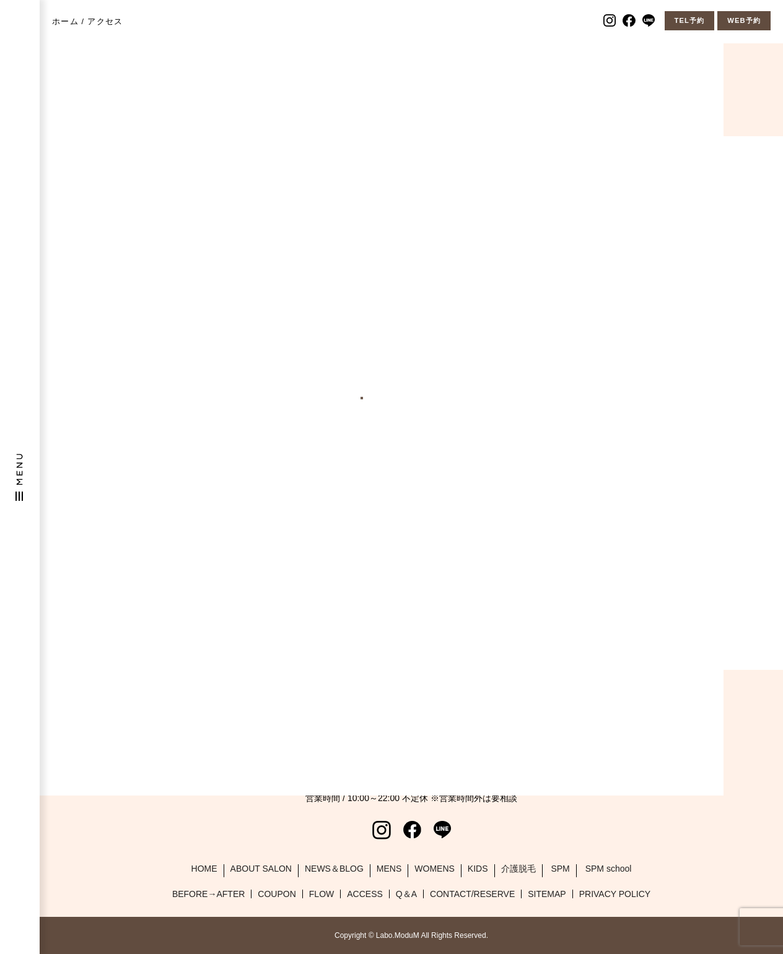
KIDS (478, 869)
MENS (389, 869)
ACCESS (365, 894)
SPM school (608, 869)
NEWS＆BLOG (334, 869)
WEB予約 (744, 20)
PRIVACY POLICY (614, 894)
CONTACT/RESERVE (472, 894)
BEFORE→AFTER (208, 894)
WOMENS (434, 869)
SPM (560, 869)
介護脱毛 (518, 869)
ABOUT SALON (261, 869)
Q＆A (406, 894)
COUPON (276, 894)
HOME (204, 869)
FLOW (321, 894)
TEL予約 (690, 20)
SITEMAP (547, 894)
